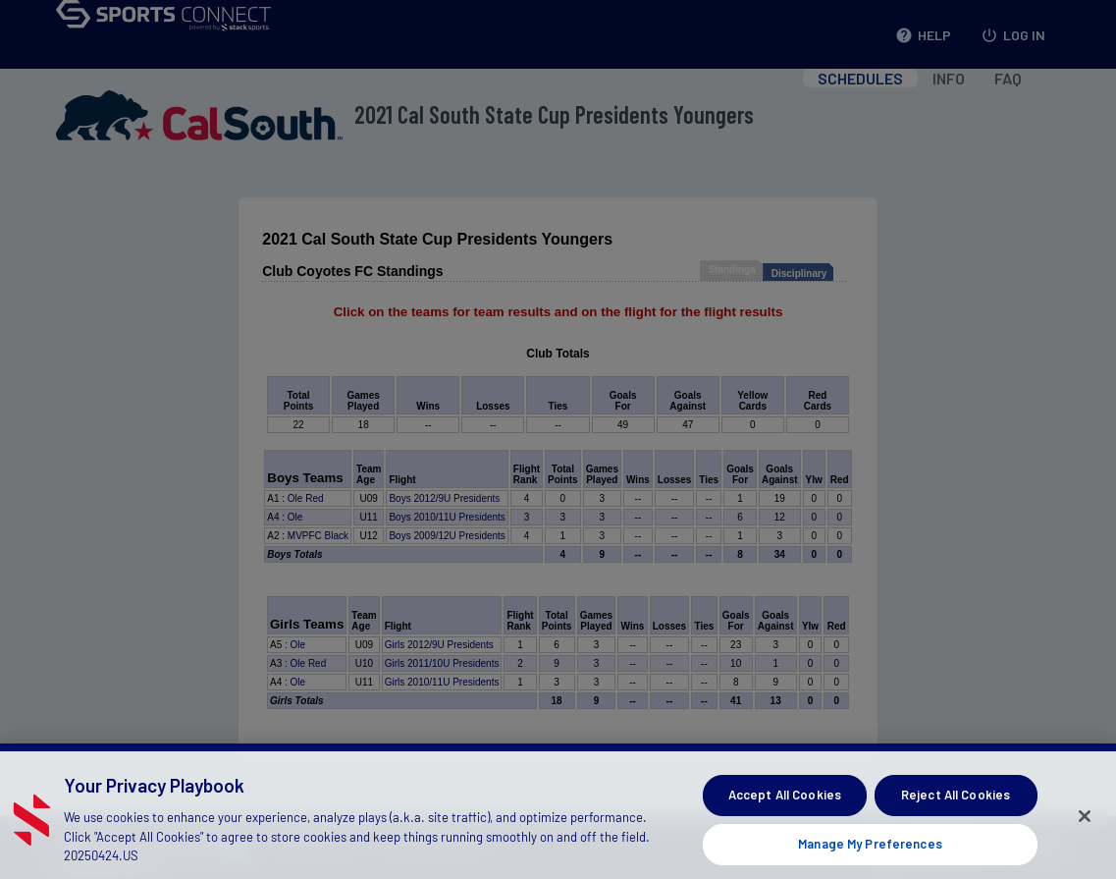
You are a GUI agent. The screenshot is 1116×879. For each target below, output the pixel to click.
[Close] (1084, 831)
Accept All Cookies (784, 811)
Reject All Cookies (955, 811)
